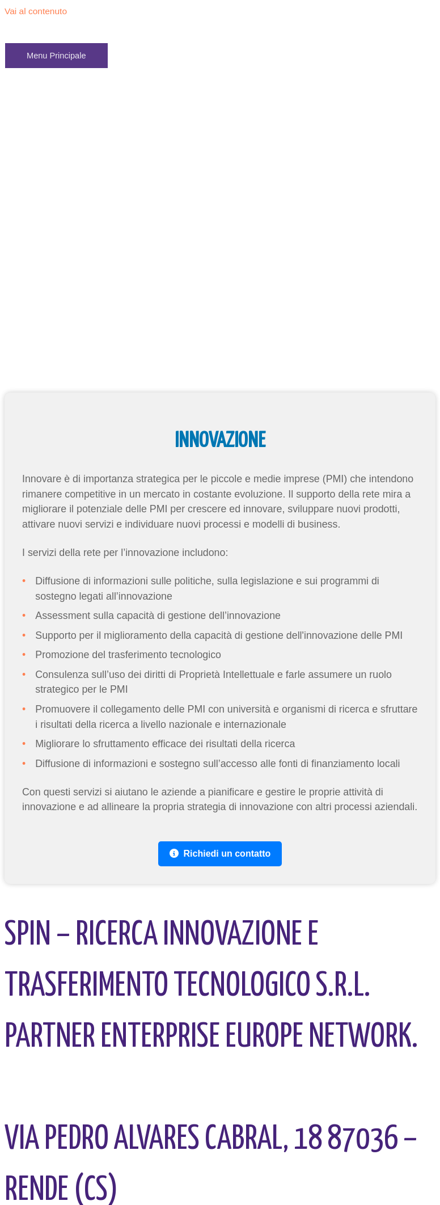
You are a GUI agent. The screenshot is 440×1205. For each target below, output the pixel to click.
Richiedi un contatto (220, 853)
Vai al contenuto (36, 11)
